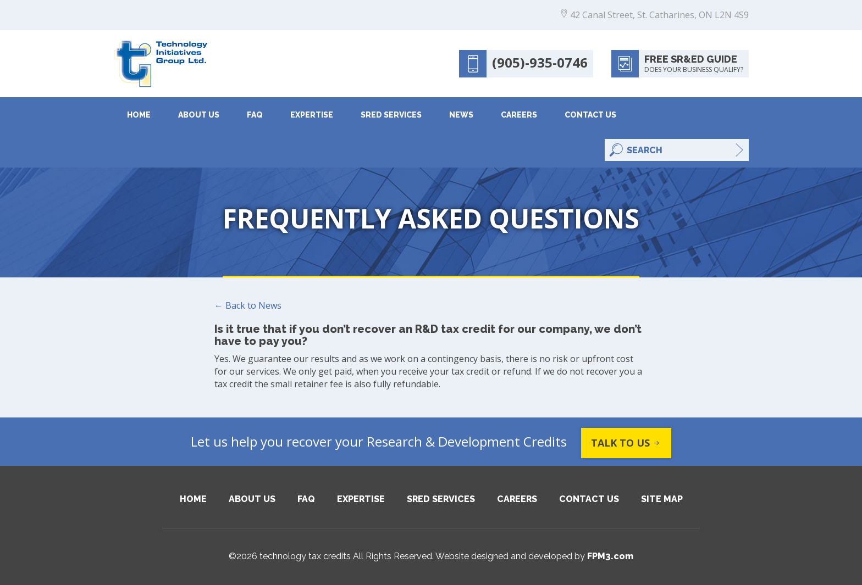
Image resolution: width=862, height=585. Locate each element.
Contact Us (590, 114)
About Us (198, 114)
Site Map (662, 499)
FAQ (255, 114)
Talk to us (626, 443)
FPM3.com (610, 556)
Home (139, 114)
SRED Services (391, 114)
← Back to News (247, 305)
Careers (519, 114)
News (461, 114)
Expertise (311, 114)
